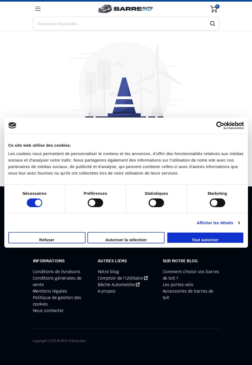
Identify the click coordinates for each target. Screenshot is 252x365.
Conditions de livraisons (56, 271)
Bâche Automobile (119, 284)
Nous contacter (48, 310)
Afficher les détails (215, 222)
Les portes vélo (178, 284)
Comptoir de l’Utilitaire (123, 278)
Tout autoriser (205, 239)
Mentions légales (50, 291)
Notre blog (108, 271)
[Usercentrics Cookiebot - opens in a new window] (220, 125)
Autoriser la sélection (126, 239)
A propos (107, 291)
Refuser (46, 239)
